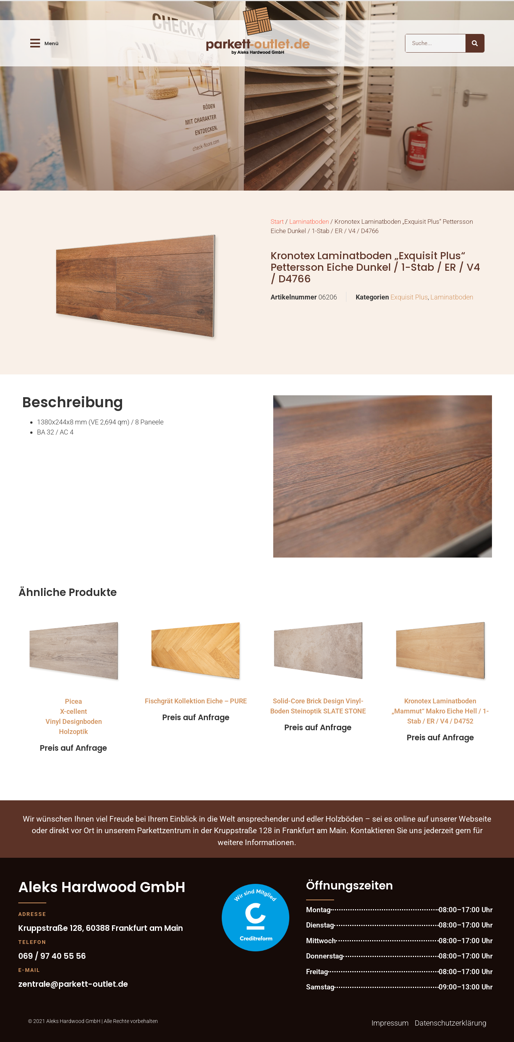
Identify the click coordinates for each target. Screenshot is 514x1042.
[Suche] (474, 43)
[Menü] (35, 43)
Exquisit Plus (409, 297)
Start (277, 221)
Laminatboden (309, 221)
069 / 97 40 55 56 (52, 956)
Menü (51, 43)
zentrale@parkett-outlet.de (73, 984)
